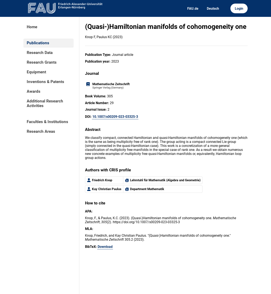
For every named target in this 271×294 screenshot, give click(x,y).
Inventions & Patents (45, 81)
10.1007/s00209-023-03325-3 (115, 117)
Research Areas (41, 131)
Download (105, 247)
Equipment (36, 72)
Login (239, 9)
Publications (38, 43)
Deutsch (213, 9)
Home (32, 27)
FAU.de (192, 9)
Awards (33, 91)
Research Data (40, 52)
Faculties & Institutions (47, 121)
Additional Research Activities (45, 103)
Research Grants (42, 62)
